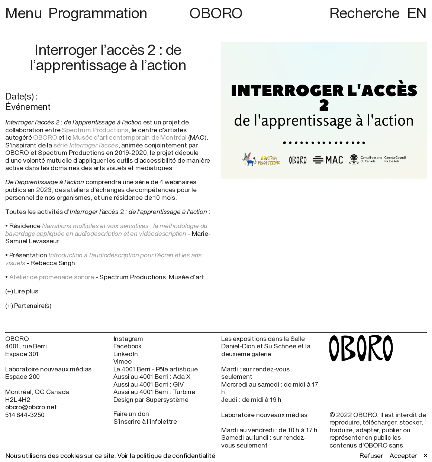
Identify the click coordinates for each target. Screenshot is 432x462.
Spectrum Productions (95, 130)
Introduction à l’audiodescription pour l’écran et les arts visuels (103, 259)
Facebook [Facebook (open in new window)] (127, 346)
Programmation (98, 12)
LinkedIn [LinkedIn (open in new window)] (125, 354)
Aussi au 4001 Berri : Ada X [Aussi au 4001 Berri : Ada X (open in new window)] (151, 376)
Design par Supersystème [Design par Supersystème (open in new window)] (150, 399)
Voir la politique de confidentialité (166, 455)
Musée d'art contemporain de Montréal (129, 137)
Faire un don (131, 413)
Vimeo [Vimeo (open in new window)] (122, 361)
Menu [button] (25, 12)
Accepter (403, 455)
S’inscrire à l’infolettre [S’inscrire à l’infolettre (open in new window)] (145, 421)
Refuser (371, 455)
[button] (108, 306)
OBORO (216, 12)
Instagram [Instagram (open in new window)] (128, 338)
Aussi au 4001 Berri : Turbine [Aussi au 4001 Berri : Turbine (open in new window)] (154, 392)
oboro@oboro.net (31, 407)
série (86, 145)
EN (417, 12)
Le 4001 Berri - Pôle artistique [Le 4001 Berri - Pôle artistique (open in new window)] (155, 369)
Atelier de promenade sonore (51, 277)
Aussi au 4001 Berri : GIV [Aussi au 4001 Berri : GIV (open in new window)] (148, 384)
